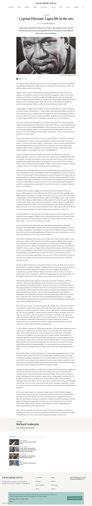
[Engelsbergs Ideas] (46, 3)
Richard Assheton (49, 23)
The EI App (53, 7)
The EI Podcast (43, 7)
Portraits (26, 7)
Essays (19, 7)
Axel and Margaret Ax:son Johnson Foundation (78, 478)
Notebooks (11, 7)
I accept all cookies (74, 498)
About (60, 7)
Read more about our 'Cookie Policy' (19, 499)
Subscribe (76, 7)
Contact (68, 7)
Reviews (35, 7)
